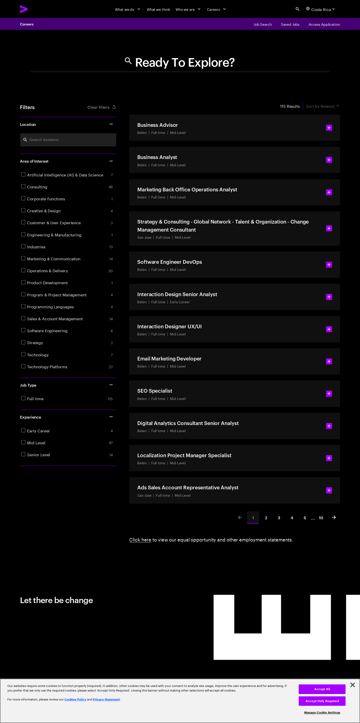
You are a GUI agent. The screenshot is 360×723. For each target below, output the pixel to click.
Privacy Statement (106, 699)
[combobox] (68, 139)
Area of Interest (66, 161)
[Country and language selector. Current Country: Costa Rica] (321, 9)
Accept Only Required (322, 701)
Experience (66, 417)
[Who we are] (189, 9)
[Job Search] (262, 24)
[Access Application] (324, 24)
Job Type (66, 385)
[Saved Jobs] (290, 24)
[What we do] (128, 9)
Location (66, 124)
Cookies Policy (75, 699)
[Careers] (217, 9)
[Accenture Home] (35, 9)
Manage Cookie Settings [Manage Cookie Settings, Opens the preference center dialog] (322, 712)
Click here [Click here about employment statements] (140, 539)
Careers (26, 23)
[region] (180, 701)
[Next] (334, 517)
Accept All (322, 689)
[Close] (353, 685)
